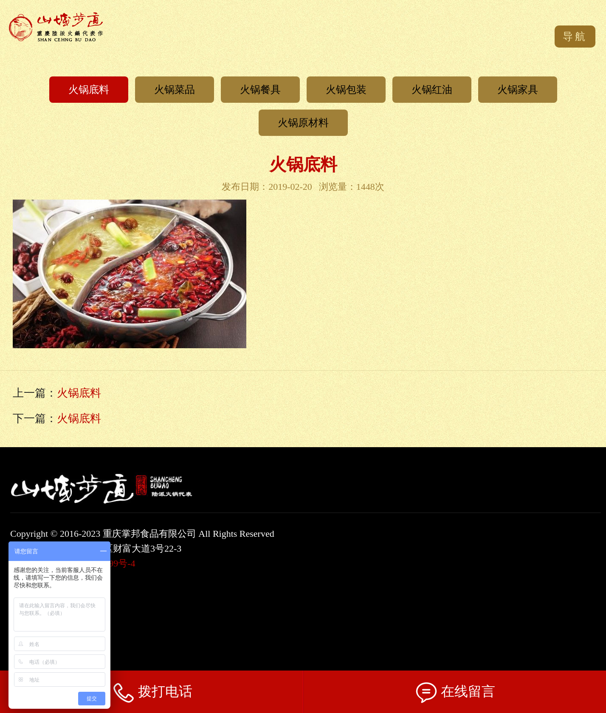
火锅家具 (517, 89)
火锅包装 (346, 89)
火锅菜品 (174, 89)
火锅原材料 (303, 122)
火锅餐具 (260, 89)
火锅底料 (88, 89)
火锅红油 (432, 89)
